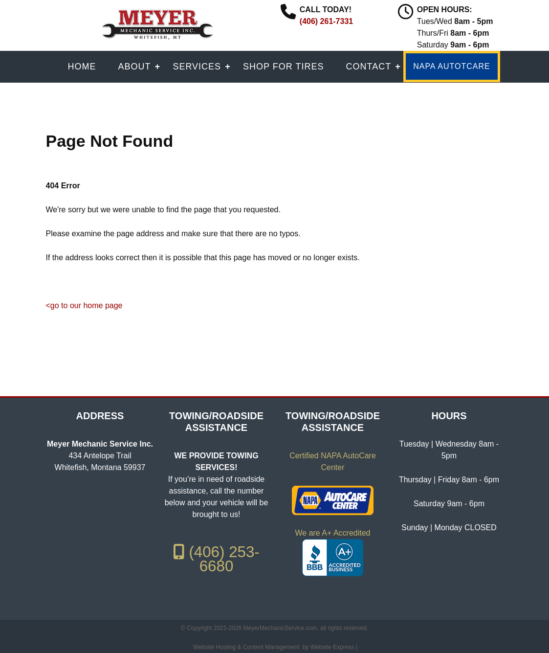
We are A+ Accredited (332, 533)
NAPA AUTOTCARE (451, 66)
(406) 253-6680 (216, 559)
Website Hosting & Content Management (246, 647)
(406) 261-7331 (326, 21)
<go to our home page (84, 305)
